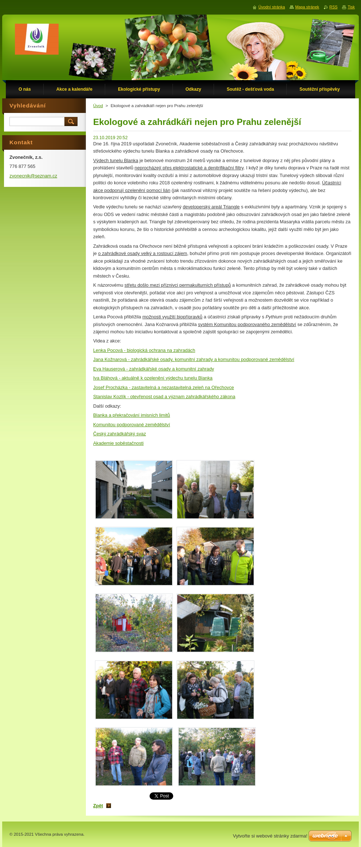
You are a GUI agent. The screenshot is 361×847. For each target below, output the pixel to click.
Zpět (98, 805)
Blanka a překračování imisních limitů (131, 415)
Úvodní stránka (271, 7)
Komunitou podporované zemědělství (131, 424)
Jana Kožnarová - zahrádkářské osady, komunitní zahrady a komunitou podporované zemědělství (193, 359)
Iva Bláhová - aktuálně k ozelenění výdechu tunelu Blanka (153, 378)
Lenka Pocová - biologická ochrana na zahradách (144, 350)
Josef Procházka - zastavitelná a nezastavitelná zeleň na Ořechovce (163, 387)
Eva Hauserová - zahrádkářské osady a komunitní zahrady (153, 369)
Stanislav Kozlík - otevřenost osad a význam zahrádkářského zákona (164, 396)
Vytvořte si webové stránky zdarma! (270, 836)
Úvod (98, 105)
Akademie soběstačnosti (118, 443)
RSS (333, 7)
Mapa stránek (307, 7)
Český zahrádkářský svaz (119, 433)
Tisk (351, 7)
